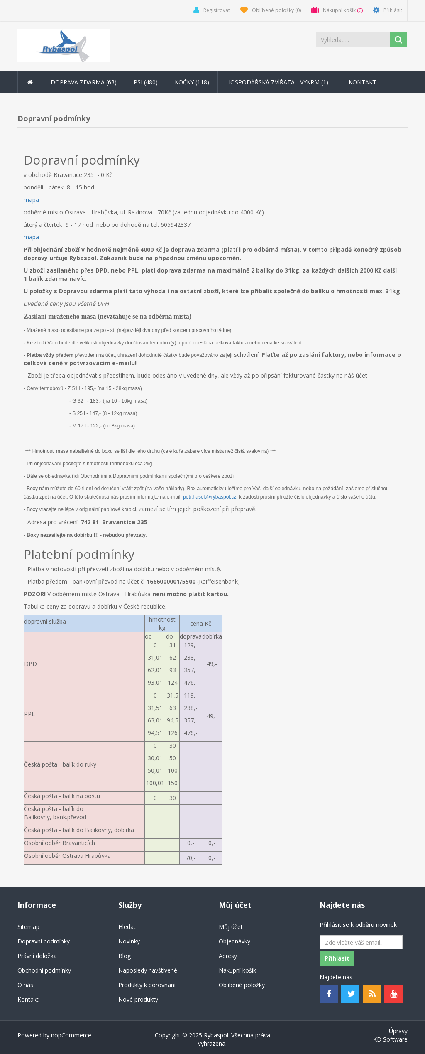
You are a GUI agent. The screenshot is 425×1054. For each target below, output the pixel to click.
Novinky (129, 941)
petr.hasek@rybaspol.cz (209, 497)
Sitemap (28, 927)
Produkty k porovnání (147, 985)
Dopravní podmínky (43, 941)
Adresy (228, 956)
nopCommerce (71, 1035)
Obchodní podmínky (44, 970)
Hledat (127, 927)
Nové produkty (138, 999)
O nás (25, 985)
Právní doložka (37, 956)
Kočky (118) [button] (192, 82)
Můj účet (231, 927)
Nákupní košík (237, 970)
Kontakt (362, 82)
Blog (124, 956)
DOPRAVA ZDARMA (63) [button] (84, 82)
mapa (31, 200)
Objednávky (234, 941)
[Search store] (353, 39)
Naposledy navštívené (147, 970)
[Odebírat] (361, 942)
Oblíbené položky (242, 985)
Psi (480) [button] (146, 82)
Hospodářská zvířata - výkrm (279, 82)
